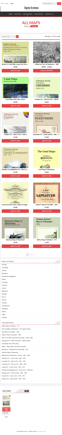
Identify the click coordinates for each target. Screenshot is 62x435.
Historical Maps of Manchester (10, 352)
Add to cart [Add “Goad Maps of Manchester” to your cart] (47, 176)
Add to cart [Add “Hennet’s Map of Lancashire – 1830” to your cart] (47, 211)
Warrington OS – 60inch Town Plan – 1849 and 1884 (16, 340)
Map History (39, 14)
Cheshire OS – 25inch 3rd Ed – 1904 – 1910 (13, 379)
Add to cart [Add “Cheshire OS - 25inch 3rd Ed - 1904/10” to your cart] (47, 106)
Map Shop (18, 14)
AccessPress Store (42, 431)
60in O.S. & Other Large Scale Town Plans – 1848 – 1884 (17, 337)
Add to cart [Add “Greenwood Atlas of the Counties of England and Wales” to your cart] (15, 211)
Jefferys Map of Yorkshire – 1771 (11, 326)
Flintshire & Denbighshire (9, 276)
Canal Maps (5, 267)
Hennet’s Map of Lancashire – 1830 (11, 334)
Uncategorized (5, 305)
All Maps (4, 264)
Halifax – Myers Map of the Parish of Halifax (14, 346)
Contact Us (49, 14)
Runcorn (4, 300)
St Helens (4, 302)
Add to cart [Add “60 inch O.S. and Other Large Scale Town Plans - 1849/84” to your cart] (15, 70)
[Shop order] (10, 36)
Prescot (4, 297)
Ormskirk (4, 294)
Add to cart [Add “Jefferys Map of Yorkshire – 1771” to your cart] (47, 246)
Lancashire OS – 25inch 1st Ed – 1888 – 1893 (14, 364)
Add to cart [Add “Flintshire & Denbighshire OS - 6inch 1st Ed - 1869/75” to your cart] (15, 176)
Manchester (5, 291)
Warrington (5, 308)
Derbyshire (5, 273)
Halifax (4, 279)
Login (11, 3)
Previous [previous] (25, 391)
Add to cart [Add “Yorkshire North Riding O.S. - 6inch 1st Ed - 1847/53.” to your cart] (6, 409)
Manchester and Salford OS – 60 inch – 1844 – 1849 (16, 355)
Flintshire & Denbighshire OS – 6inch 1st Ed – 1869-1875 (17, 370)
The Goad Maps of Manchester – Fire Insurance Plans (16, 329)
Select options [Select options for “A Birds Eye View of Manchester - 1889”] (46, 70)
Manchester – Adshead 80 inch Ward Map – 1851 (15, 349)
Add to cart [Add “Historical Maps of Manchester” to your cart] (15, 246)
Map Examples (27, 14)
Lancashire (5, 282)
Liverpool (4, 285)
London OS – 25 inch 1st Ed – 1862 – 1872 (13, 367)
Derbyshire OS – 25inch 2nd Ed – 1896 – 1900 (14, 373)
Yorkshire (4, 317)
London (4, 288)
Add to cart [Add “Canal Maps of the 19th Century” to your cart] (15, 106)
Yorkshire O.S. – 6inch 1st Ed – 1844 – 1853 (14, 358)
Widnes (4, 311)
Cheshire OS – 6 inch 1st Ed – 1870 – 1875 (13, 376)
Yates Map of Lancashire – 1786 (10, 332)
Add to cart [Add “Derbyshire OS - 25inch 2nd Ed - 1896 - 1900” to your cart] (47, 141)
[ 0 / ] (5, 3)
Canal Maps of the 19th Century (10, 343)
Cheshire (4, 270)
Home (10, 14)
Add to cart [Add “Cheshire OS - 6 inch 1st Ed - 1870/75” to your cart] (15, 141)
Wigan (3, 314)
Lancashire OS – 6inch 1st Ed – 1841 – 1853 (14, 361)
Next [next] (28, 391)
